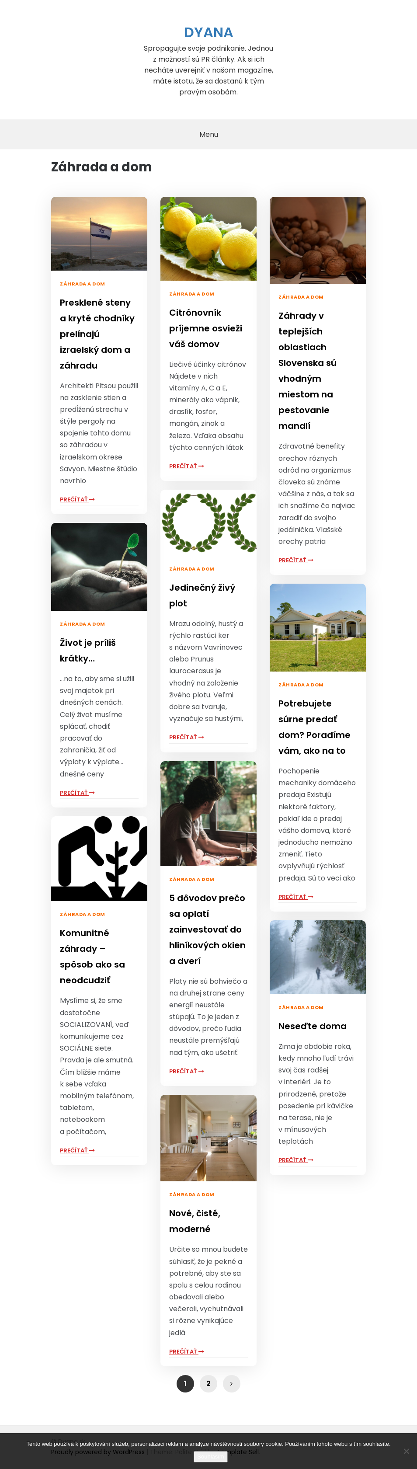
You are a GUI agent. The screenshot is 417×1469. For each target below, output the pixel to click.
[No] (406, 1451)
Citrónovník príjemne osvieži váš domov (205, 328)
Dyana (208, 32)
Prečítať (77, 499)
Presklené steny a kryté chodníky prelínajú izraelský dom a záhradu (97, 334)
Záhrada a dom (82, 283)
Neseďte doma (312, 1026)
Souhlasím (210, 1456)
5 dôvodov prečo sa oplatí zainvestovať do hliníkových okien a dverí (207, 929)
